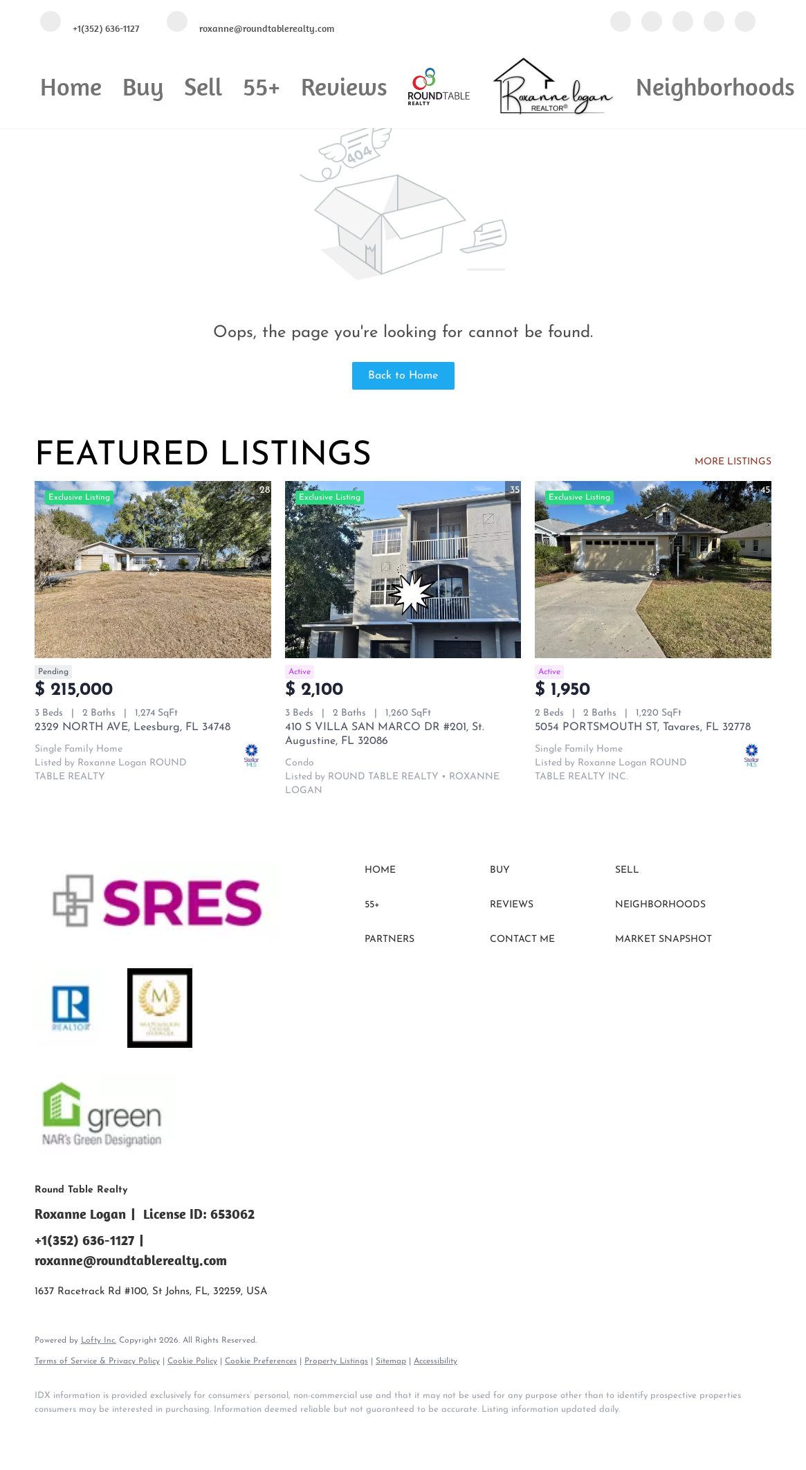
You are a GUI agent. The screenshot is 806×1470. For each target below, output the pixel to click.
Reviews (344, 86)
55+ (261, 86)
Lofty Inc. (98, 1340)
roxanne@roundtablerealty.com (131, 1260)
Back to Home (403, 375)
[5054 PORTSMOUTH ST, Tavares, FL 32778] (653, 569)
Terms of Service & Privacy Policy (97, 1361)
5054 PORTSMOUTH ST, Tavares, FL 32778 (643, 727)
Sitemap (391, 1361)
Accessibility (435, 1361)
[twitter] (682, 22)
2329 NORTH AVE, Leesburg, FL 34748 (132, 727)
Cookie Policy (192, 1361)
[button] (424, 870)
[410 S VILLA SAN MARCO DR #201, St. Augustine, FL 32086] (403, 569)
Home (71, 86)
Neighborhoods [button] (715, 86)
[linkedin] (651, 22)
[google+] (745, 22)
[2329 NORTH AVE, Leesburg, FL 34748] (153, 569)
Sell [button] (203, 86)
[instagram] (714, 22)
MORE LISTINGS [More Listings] (733, 462)
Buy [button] (142, 86)
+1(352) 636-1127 (84, 1240)
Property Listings (336, 1361)
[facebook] (620, 22)
